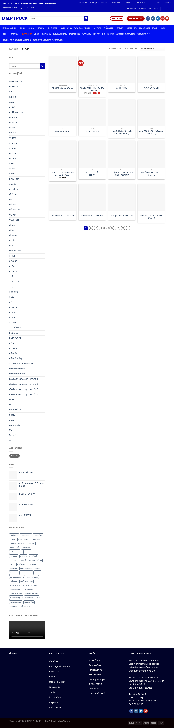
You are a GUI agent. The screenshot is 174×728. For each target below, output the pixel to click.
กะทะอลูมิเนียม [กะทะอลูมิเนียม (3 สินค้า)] (23, 539)
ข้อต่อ (23, 28)
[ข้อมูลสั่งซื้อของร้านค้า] (152, 48)
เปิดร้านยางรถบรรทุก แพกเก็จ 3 (23, 389)
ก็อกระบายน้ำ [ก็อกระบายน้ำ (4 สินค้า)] (14, 547)
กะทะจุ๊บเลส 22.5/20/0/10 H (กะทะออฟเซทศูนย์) (121, 173)
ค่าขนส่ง (13, 117)
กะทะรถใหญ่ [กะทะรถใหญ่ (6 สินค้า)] (38, 535)
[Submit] (86, 18)
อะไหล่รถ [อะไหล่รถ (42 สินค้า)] (40, 598)
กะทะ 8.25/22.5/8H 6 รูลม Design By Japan (63, 173)
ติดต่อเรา (130, 3)
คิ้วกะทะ (32, 28)
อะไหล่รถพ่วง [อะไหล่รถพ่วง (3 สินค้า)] (29, 602)
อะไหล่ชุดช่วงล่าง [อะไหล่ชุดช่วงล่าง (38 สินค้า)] (28, 598)
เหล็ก (11, 404)
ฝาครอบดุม (14, 235)
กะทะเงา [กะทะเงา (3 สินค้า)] (13, 543)
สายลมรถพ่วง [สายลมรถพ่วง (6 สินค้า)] (15, 585)
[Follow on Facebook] (148, 18)
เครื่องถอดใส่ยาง (17, 368)
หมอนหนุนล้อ (15, 338)
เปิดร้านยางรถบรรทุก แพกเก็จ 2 (23, 384)
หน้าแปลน (15, 34)
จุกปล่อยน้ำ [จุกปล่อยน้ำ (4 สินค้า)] (33, 556)
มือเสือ (129, 28)
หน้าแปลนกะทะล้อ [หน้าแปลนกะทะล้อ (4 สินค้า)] (16, 593)
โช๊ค (10, 430)
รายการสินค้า (74, 34)
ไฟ (10, 440)
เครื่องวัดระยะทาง (17, 373)
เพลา (11, 399)
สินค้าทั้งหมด (153, 9)
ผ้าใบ (11, 230)
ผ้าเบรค (121, 28)
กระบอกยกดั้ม (15, 81)
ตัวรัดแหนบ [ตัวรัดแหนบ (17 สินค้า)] (32, 564)
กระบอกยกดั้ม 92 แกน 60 (62, 88)
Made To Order (143, 3)
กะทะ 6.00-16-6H (151, 88)
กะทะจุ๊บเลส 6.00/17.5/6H (92, 215)
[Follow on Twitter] (158, 18)
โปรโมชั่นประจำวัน (60, 34)
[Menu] (169, 9)
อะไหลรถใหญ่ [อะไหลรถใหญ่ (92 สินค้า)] (15, 598)
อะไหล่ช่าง (13, 353)
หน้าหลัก (13, 49)
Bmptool (142, 9)
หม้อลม (12, 343)
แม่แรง (12, 414)
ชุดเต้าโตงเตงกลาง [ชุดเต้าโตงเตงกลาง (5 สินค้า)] (28, 560)
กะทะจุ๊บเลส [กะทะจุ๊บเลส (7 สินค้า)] (14, 535)
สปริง (11, 296)
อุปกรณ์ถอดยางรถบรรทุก (21, 363)
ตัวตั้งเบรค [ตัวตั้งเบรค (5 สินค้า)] (21, 564)
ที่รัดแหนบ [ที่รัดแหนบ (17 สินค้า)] (13, 568)
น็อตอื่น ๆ (13, 189)
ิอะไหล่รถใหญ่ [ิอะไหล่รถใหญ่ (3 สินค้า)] (25, 606)
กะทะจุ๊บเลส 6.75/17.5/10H (122, 215)
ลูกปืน (12, 266)
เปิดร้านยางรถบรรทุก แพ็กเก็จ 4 (23, 394)
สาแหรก (12, 322)
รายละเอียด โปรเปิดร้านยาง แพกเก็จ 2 (48, 40)
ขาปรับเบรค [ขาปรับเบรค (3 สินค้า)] (26, 547)
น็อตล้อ (88, 28)
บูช (10, 199)
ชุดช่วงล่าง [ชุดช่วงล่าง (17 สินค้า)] (14, 560)
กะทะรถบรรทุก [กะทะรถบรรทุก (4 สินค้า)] (26, 535)
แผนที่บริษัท (94, 688)
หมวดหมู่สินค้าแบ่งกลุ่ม (99, 3)
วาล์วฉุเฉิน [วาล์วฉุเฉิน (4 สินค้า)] (13, 581)
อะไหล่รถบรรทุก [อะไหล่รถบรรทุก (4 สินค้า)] (15, 602)
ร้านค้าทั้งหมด (95, 660)
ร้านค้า (167, 3)
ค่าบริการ (13, 122)
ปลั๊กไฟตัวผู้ (109, 28)
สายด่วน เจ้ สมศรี (97, 693)
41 (123, 227)
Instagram (108, 34)
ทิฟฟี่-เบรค (78, 28)
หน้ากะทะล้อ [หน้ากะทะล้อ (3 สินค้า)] (29, 589)
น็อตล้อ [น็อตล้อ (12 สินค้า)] (37, 568)
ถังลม (69, 28)
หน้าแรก (5, 28)
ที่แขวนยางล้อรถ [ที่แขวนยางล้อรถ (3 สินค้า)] (26, 568)
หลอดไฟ (13, 348)
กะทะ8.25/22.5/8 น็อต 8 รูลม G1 (92, 173)
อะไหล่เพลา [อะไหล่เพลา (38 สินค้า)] (14, 606)
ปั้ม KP (12, 214)
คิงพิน (12, 127)
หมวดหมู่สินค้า (95, 670)
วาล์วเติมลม (14, 281)
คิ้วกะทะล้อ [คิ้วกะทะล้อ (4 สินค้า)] (13, 556)
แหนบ (11, 420)
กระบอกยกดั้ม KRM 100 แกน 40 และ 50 (92, 89)
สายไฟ (12, 317)
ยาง (135, 28)
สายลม (12, 312)
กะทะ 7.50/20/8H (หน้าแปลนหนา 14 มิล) (151, 132)
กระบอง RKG (121, 88)
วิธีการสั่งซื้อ (156, 3)
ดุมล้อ (63, 28)
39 (112, 227)
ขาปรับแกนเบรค (16, 112)
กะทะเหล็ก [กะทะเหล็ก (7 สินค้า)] (31, 543)
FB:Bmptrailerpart (98, 679)
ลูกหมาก (13, 271)
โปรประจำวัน (117, 3)
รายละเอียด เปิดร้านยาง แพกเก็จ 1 (17, 40)
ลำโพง (155, 28)
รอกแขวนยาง (144, 28)
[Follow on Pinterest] (162, 18)
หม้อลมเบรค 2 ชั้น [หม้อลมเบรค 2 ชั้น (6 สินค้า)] (31, 593)
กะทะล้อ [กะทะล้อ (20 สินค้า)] (12, 539)
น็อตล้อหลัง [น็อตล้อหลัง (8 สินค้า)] (14, 573)
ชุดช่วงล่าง (53, 28)
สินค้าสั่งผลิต (95, 674)
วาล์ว (164, 28)
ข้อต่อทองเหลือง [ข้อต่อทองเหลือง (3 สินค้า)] (30, 552)
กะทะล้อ (14, 28)
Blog (37, 34)
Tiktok (96, 34)
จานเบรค (13, 148)
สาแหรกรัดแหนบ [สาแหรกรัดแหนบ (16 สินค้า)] (16, 589)
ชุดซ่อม (12, 158)
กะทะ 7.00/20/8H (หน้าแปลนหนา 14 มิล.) (122, 132)
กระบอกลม (14, 86)
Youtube (86, 34)
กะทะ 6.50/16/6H (92, 131)
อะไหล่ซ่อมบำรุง (16, 358)
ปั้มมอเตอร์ (14, 220)
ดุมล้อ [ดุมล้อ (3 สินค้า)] (12, 564)
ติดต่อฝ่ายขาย (95, 684)
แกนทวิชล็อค (15, 409)
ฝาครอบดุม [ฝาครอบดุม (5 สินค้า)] (38, 573)
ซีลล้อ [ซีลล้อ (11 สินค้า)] (39, 560)
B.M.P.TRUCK (14, 18)
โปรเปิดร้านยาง (143, 34)
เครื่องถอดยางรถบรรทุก (126, 34)
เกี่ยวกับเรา (83, 3)
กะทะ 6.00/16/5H (62, 131)
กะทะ (11, 91)
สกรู (5, 34)
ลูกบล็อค (13, 261)
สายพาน (13, 307)
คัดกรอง (14, 456)
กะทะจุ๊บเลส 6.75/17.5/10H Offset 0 (151, 216)
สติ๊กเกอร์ (13, 291)
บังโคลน (98, 28)
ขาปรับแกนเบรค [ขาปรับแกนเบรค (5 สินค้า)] (15, 552)
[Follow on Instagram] (153, 18)
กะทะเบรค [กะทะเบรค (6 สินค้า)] (21, 543)
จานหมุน (13, 143)
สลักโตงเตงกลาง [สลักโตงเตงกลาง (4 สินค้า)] (26, 581)
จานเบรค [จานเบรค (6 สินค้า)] (23, 556)
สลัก (11, 302)
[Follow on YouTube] (167, 18)
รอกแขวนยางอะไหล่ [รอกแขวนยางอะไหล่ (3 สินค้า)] (17, 577)
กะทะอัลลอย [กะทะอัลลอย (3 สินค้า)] (35, 539)
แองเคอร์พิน (14, 425)
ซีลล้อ (11, 163)
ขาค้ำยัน (12, 107)
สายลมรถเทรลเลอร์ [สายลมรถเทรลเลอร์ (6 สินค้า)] (30, 585)
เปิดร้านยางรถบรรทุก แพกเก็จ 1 (23, 379)
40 (117, 227)
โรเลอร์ (12, 435)
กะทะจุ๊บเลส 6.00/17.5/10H (63, 215)
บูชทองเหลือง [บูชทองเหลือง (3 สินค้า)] (26, 573)
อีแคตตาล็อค (131, 9)
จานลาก (42, 28)
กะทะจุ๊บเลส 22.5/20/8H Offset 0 (151, 173)
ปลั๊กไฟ (12, 204)
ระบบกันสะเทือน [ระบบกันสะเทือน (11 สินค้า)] (32, 577)
